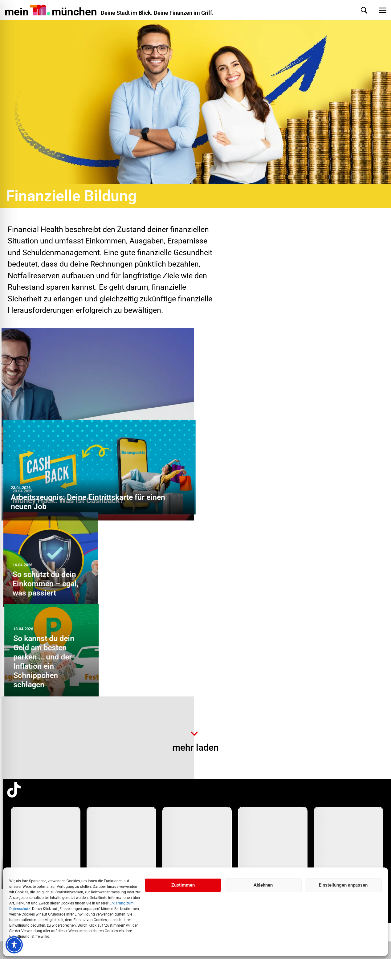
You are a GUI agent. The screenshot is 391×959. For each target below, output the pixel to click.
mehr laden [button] (195, 747)
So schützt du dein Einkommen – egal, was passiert (239, 497)
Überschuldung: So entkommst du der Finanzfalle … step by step (242, 590)
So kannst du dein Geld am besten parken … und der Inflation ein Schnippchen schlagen (334, 483)
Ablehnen (263, 885)
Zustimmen (183, 885)
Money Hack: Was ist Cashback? (261, 408)
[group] (45, 859)
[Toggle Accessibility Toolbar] (14, 945)
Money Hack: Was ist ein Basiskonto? (75, 701)
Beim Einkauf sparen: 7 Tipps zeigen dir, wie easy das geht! (342, 595)
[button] (358, 10)
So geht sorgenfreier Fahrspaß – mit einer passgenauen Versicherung (278, 697)
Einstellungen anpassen (343, 885)
